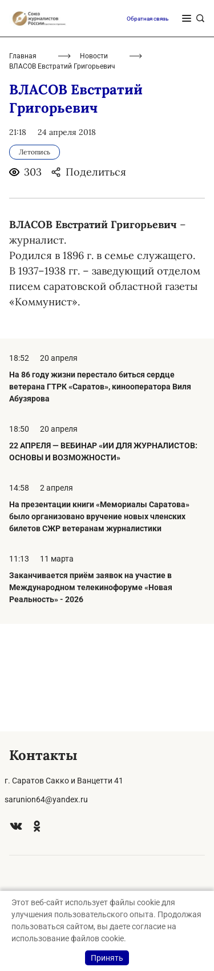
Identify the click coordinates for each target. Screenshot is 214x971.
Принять (107, 957)
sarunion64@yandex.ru (46, 799)
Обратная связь (147, 125)
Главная (23, 164)
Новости (94, 164)
